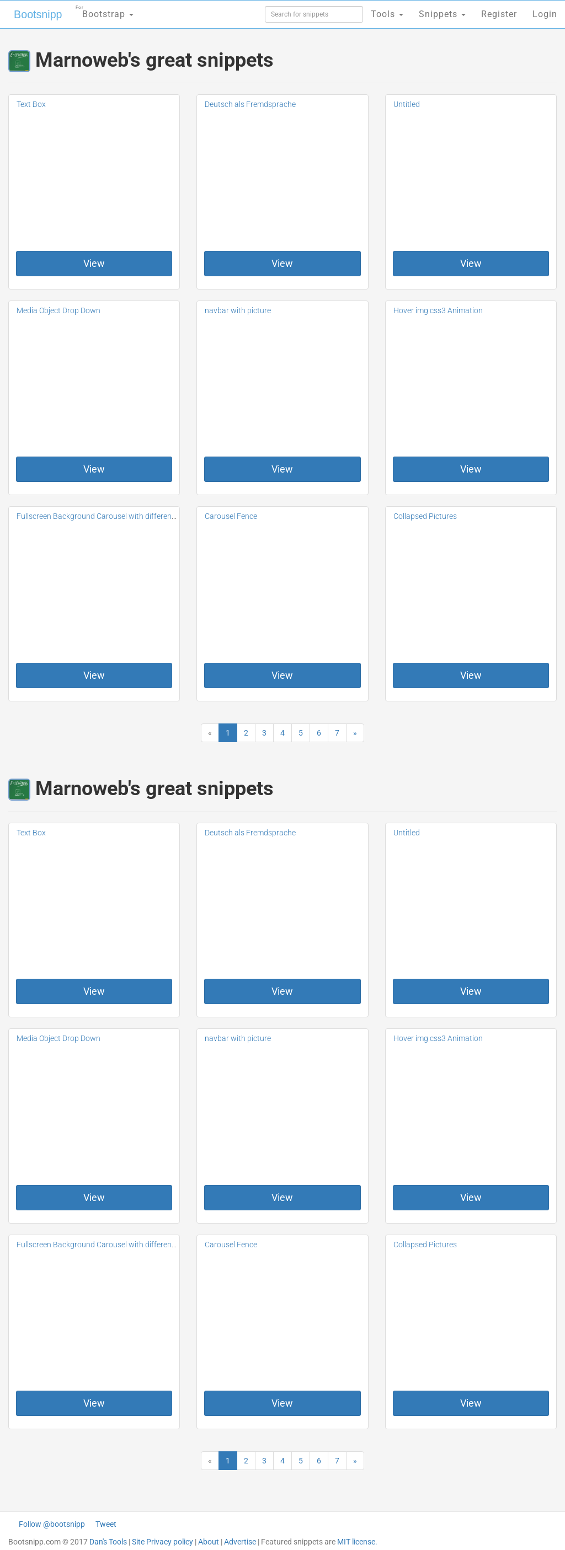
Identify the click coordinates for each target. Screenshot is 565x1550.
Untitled (406, 104)
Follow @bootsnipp (52, 1524)
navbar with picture (238, 310)
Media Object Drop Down (58, 310)
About (208, 1541)
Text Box (31, 104)
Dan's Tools (108, 1541)
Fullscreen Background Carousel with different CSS (103, 516)
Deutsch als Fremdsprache (250, 104)
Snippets (442, 14)
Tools (387, 14)
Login (544, 14)
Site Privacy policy (162, 1541)
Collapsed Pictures (425, 516)
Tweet (105, 1524)
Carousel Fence (231, 516)
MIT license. (357, 1541)
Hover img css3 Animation (438, 310)
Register (499, 14)
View (94, 263)
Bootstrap (102, 10)
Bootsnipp (36, 14)
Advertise (240, 1541)
